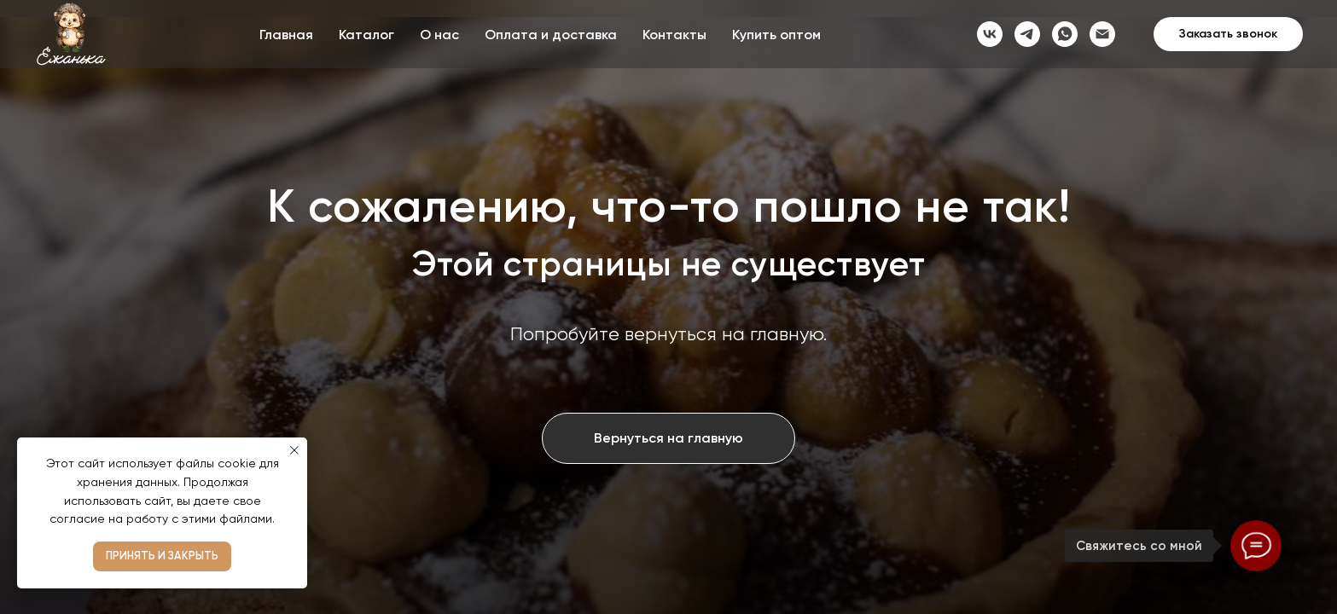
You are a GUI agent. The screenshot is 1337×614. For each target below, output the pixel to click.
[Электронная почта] (1102, 34)
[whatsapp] (1065, 34)
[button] (1228, 34)
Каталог (366, 34)
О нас (439, 34)
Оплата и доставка (551, 34)
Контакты (674, 34)
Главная (286, 34)
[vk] (990, 34)
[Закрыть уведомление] (294, 450)
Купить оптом (776, 34)
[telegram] (1027, 34)
